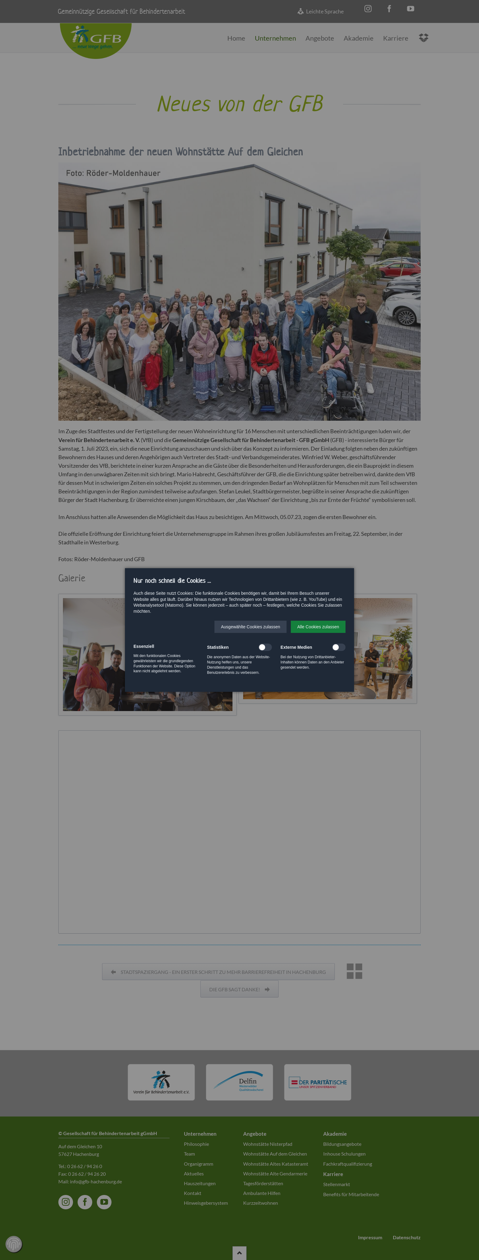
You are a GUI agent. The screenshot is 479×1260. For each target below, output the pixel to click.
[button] (250, 627)
